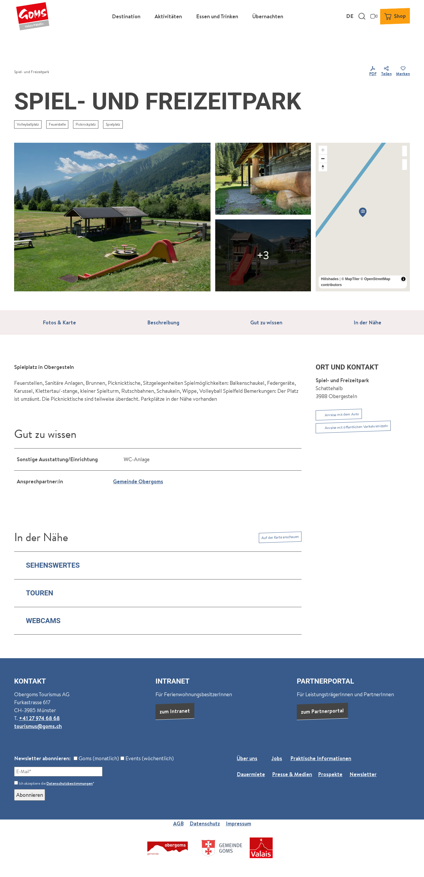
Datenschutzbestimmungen (70, 783)
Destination (126, 16)
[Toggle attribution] (403, 279)
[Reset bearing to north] (323, 167)
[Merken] (403, 72)
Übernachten (267, 16)
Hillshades (330, 279)
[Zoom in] (323, 150)
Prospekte (330, 774)
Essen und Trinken (217, 16)
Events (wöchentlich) (147, 758)
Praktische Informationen (320, 758)
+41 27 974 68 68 (39, 718)
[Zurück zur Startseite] (32, 16)
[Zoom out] (323, 158)
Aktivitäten (168, 16)
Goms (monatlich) (96, 758)
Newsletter (363, 774)
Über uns (247, 758)
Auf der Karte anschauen (280, 537)
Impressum (238, 823)
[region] (363, 217)
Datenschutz (205, 823)
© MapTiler (351, 279)
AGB (178, 823)
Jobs (276, 758)
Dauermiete (251, 774)
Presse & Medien (292, 774)
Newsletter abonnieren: (42, 758)
